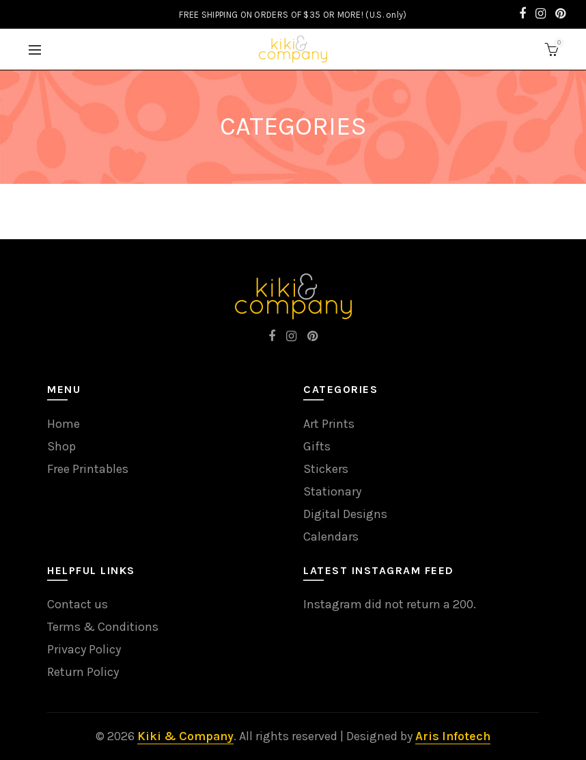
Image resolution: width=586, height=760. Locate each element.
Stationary (332, 491)
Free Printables (87, 468)
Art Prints (328, 423)
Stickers (325, 468)
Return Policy (83, 671)
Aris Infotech (452, 736)
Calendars (331, 536)
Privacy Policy (84, 649)
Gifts (317, 446)
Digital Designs (345, 513)
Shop (61, 446)
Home (63, 423)
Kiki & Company (185, 736)
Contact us (77, 604)
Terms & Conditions (102, 626)
